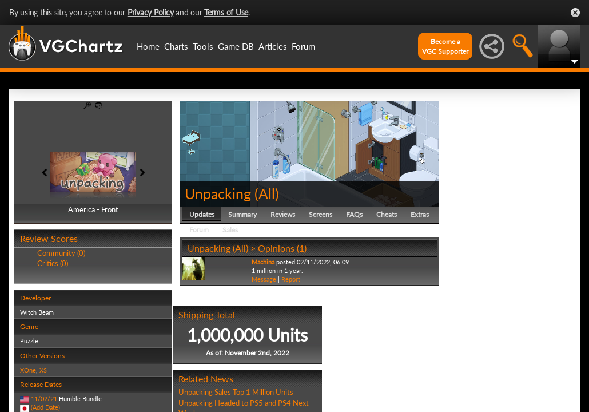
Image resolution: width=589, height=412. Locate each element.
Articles (272, 46)
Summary (242, 214)
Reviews (282, 214)
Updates (201, 214)
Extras (420, 214)
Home (148, 46)
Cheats (386, 214)
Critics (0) (52, 263)
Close (575, 12)
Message (264, 279)
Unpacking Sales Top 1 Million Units (235, 392)
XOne (28, 370)
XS (43, 370)
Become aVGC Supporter (445, 46)
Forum (303, 46)
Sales (230, 229)
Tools (203, 46)
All (266, 193)
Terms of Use (226, 12)
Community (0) (61, 253)
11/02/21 (44, 398)
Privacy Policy (151, 12)
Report (290, 279)
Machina (263, 262)
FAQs (354, 214)
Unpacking (218, 193)
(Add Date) (45, 407)
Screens (320, 214)
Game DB (236, 46)
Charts (176, 46)
